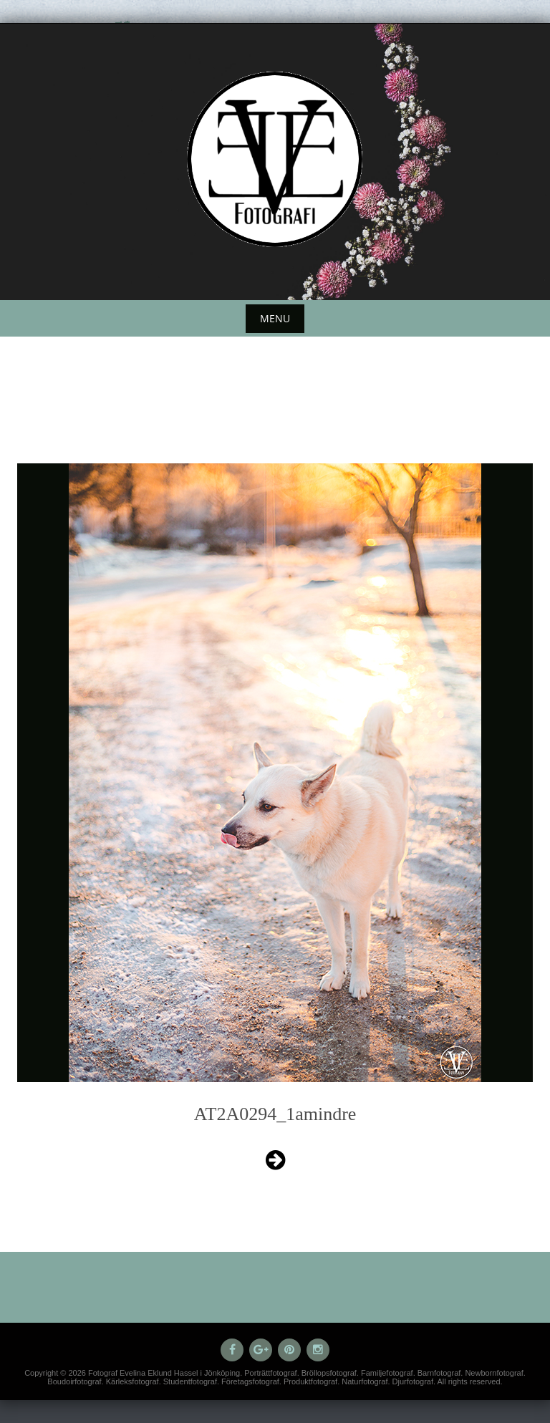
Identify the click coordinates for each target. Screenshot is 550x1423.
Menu (275, 318)
